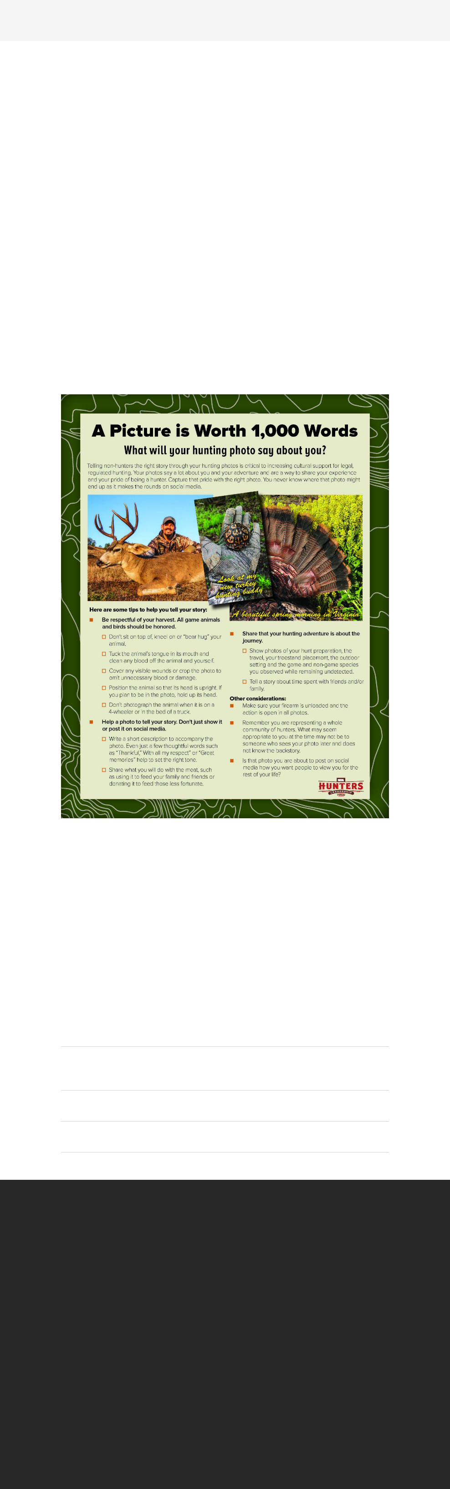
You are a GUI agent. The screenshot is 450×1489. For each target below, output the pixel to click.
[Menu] (82, 19)
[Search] (380, 19)
